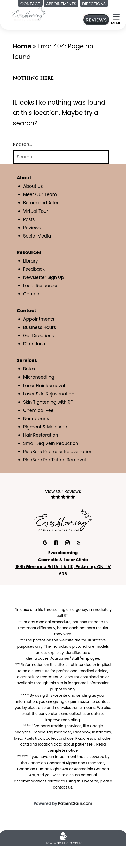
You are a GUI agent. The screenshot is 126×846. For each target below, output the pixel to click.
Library (30, 261)
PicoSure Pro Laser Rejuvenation (58, 452)
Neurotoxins (36, 419)
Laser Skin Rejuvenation (48, 394)
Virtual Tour (35, 211)
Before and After (41, 203)
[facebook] (56, 542)
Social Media (37, 236)
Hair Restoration (40, 435)
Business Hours (39, 327)
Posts (29, 219)
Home (22, 46)
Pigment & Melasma (45, 427)
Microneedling (38, 377)
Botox (29, 369)
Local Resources (40, 286)
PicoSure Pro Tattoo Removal (54, 460)
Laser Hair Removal (44, 386)
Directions (34, 344)
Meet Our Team (40, 194)
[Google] (45, 542)
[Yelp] (78, 542)
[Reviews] (96, 20)
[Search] (61, 157)
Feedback (34, 269)
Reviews (32, 228)
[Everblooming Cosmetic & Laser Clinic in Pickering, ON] (63, 519)
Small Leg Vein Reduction (50, 443)
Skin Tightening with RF (48, 402)
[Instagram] (68, 542)
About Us (33, 186)
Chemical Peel (39, 410)
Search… (22, 144)
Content (32, 294)
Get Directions (38, 336)
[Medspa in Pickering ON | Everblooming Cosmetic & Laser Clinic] (28, 13)
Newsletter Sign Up (43, 277)
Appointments (38, 319)
